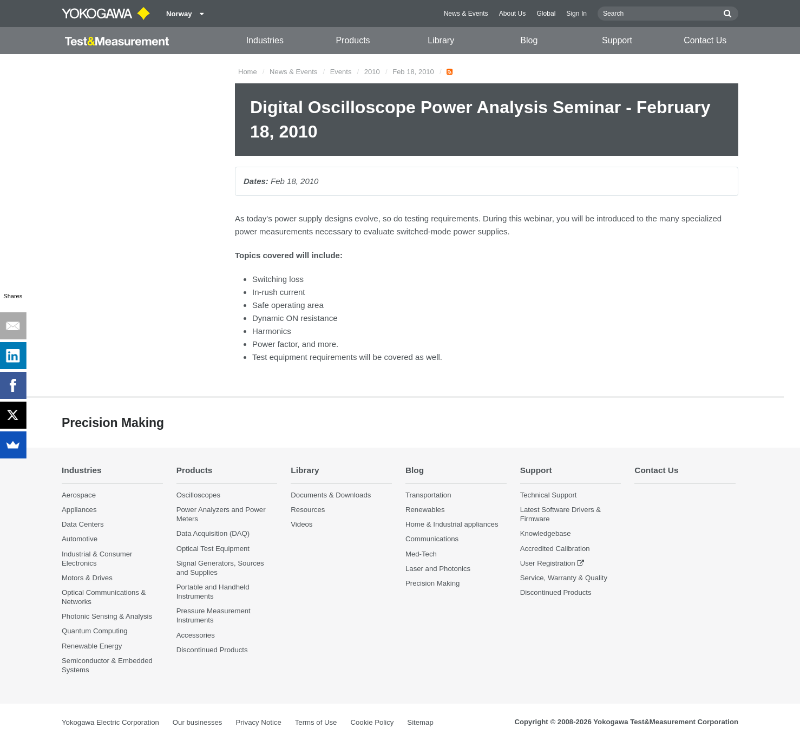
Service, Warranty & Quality (563, 578)
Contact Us (705, 40)
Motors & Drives (87, 578)
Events (341, 72)
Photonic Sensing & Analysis (107, 616)
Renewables (425, 510)
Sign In (576, 13)
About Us (512, 13)
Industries (265, 40)
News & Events (466, 13)
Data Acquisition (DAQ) (213, 533)
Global (545, 13)
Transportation (428, 495)
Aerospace (79, 495)
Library (441, 40)
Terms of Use (316, 722)
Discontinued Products (212, 650)
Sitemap (420, 722)
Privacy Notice (258, 722)
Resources (308, 510)
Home (247, 72)
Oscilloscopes (198, 495)
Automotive (79, 539)
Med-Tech (421, 554)
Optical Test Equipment (213, 549)
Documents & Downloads (331, 495)
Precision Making (432, 583)
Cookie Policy (372, 722)
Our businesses (197, 722)
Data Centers (83, 524)
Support (617, 40)
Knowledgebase (545, 533)
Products (353, 40)
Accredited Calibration (555, 549)
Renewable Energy (92, 646)
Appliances (79, 510)
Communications (431, 539)
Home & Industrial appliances (452, 524)
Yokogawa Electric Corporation (110, 722)
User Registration (547, 563)
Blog (528, 40)
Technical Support (548, 495)
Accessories (195, 635)
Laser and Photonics (437, 569)
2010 (372, 72)
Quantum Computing (95, 631)
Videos (301, 524)
